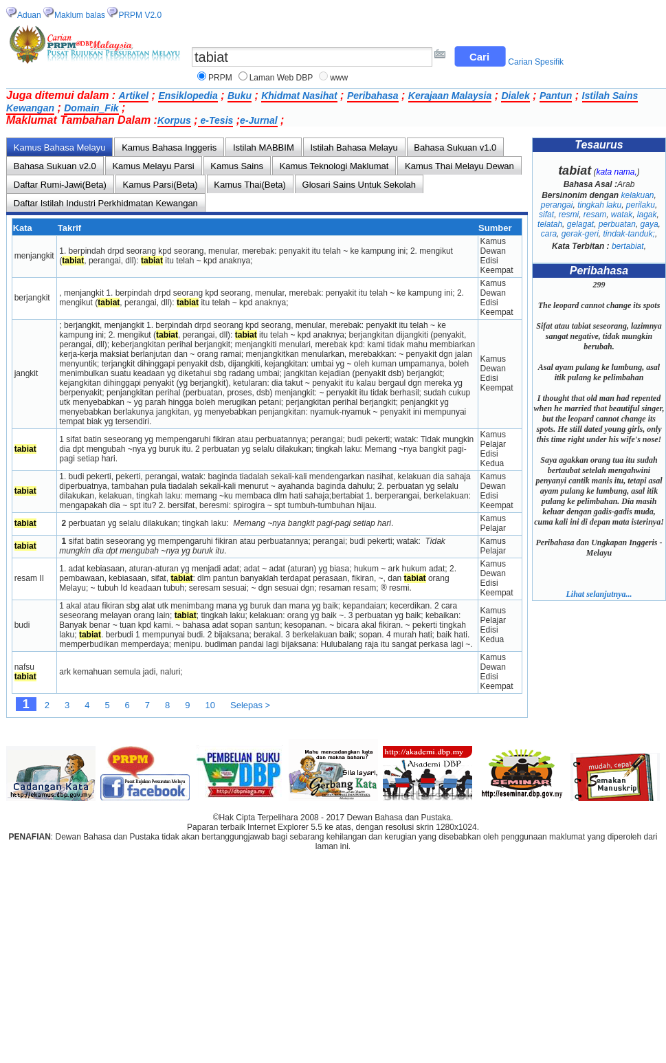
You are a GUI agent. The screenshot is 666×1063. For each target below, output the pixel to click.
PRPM (220, 78)
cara (549, 234)
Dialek (515, 95)
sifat (546, 214)
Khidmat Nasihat (299, 95)
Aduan (29, 15)
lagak (647, 214)
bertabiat (628, 246)
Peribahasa (373, 95)
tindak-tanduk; (628, 234)
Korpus (174, 120)
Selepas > (250, 705)
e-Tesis (216, 120)
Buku (239, 95)
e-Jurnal (258, 120)
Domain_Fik (91, 107)
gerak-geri (580, 234)
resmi (569, 214)
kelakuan (637, 195)
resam (595, 214)
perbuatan (617, 224)
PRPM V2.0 (140, 15)
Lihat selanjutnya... (599, 594)
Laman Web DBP (281, 78)
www (339, 78)
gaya (649, 224)
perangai (557, 205)
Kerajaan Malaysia (449, 95)
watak (621, 214)
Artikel (134, 95)
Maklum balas (79, 15)
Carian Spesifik (536, 62)
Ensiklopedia (187, 95)
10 (210, 705)
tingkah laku (599, 205)
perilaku (640, 205)
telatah (549, 224)
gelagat (580, 224)
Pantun (556, 95)
